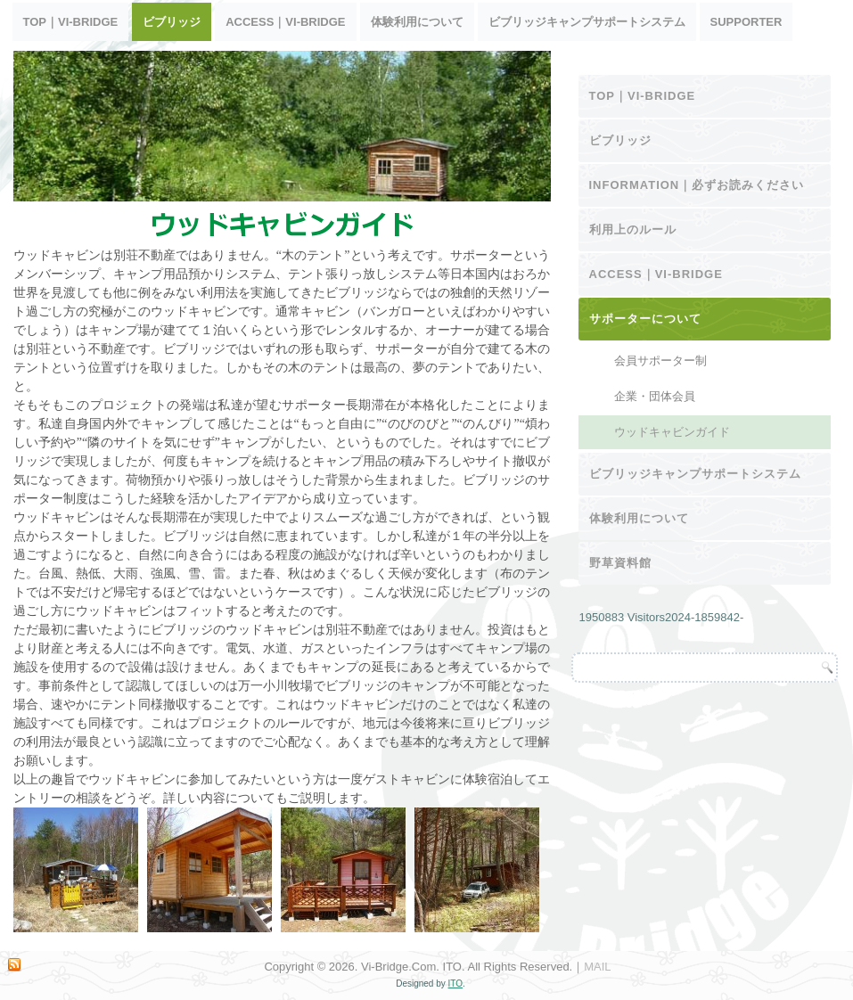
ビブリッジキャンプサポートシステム (586, 22)
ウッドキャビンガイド (672, 432)
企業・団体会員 (654, 396)
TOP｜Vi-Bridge (71, 22)
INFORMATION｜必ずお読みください (697, 185)
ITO (455, 983)
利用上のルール (633, 229)
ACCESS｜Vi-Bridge (285, 22)
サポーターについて (645, 318)
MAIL (597, 966)
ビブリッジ (172, 22)
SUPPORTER (746, 22)
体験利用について (417, 22)
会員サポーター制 (660, 360)
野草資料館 (620, 563)
